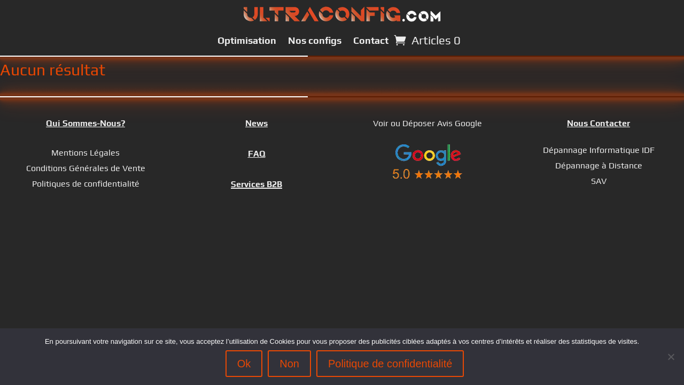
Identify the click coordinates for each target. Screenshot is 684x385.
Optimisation (246, 40)
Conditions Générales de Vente (85, 168)
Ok (244, 363)
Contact (370, 40)
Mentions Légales (85, 153)
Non (289, 363)
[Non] (670, 356)
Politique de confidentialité (390, 363)
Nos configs (314, 40)
